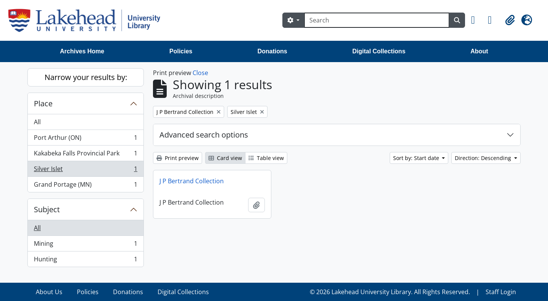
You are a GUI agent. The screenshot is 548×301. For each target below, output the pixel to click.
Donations (272, 51)
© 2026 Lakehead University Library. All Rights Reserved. (390, 292)
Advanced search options (203, 135)
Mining (85, 245)
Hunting (85, 261)
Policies (180, 51)
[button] (476, 20)
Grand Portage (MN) (85, 186)
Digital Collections (379, 51)
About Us (49, 292)
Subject (47, 209)
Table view (266, 158)
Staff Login (501, 292)
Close (200, 73)
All (37, 122)
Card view (225, 158)
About (479, 51)
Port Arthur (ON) (85, 139)
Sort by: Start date (417, 158)
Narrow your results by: (86, 77)
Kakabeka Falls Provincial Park (85, 155)
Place (43, 103)
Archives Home (82, 51)
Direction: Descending (484, 158)
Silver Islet (85, 170)
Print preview (177, 158)
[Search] (376, 20)
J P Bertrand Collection (191, 181)
